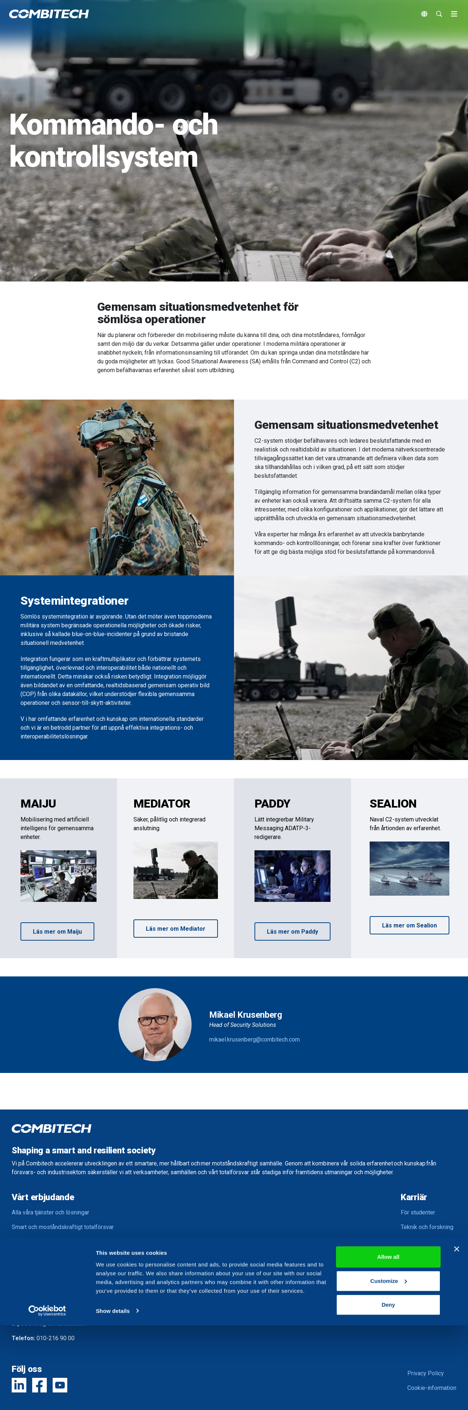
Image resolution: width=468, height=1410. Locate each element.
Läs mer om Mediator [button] (175, 928)
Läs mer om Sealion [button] (409, 925)
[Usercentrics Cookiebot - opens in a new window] (47, 1395)
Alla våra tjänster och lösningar (50, 1212)
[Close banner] (456, 1334)
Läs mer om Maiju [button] (57, 931)
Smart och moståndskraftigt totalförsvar (63, 1227)
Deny (388, 1390)
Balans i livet (417, 1256)
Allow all (388, 1342)
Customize (388, 1365)
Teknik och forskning (427, 1227)
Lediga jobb (416, 1270)
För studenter (418, 1212)
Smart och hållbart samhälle (47, 1256)
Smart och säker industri (42, 1241)
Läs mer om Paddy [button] (292, 931)
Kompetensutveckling (428, 1241)
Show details (113, 1395)
